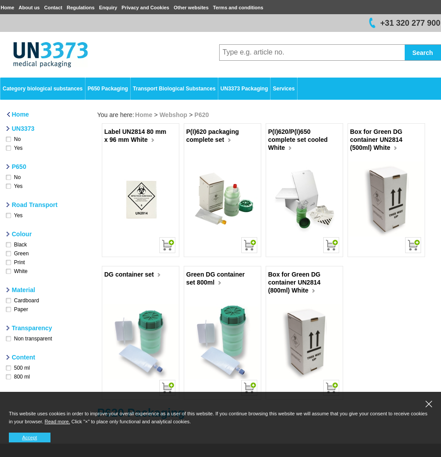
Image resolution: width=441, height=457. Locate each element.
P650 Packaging (108, 89)
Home (8, 7)
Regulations (81, 7)
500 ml (22, 368)
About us (29, 7)
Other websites (191, 7)
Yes (18, 148)
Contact (53, 7)
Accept (29, 437)
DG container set (132, 274)
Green (21, 253)
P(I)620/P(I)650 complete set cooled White (298, 139)
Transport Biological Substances (174, 89)
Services (283, 89)
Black (20, 245)
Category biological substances (43, 89)
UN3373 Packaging (244, 89)
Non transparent (33, 339)
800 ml (22, 377)
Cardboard (26, 300)
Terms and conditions (238, 7)
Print (19, 262)
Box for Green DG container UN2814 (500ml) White (376, 139)
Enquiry (108, 7)
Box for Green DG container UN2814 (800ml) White (294, 282)
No (17, 139)
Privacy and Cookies (146, 7)
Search (422, 52)
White (21, 271)
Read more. (57, 421)
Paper (21, 309)
